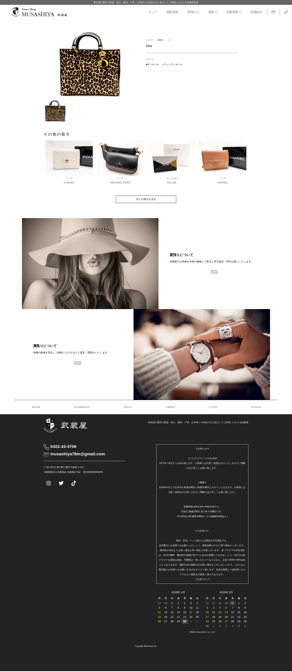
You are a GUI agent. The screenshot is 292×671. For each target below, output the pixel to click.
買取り (213, 12)
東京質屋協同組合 (81, 407)
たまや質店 (213, 407)
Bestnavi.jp (256, 407)
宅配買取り (233, 12)
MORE (214, 271)
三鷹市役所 (127, 407)
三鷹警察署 (170, 407)
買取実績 (172, 12)
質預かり (193, 12)
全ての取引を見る (146, 199)
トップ (152, 12)
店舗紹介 (256, 12)
